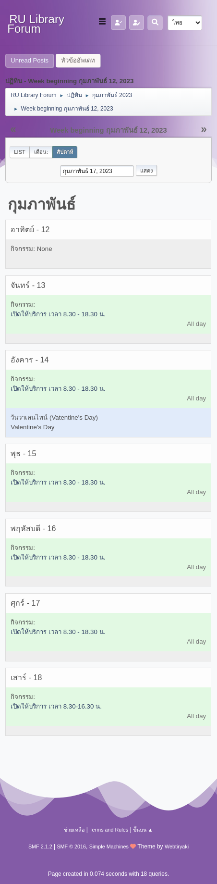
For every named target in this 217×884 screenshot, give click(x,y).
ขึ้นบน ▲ (143, 830)
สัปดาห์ (65, 152)
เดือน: (41, 152)
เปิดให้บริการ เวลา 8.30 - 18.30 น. (58, 314)
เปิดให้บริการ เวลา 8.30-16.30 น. (56, 706)
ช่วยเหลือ (74, 830)
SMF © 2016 (71, 846)
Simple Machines (109, 846)
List (19, 152)
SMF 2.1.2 (40, 846)
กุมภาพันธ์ (42, 204)
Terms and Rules (108, 830)
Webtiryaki (177, 846)
